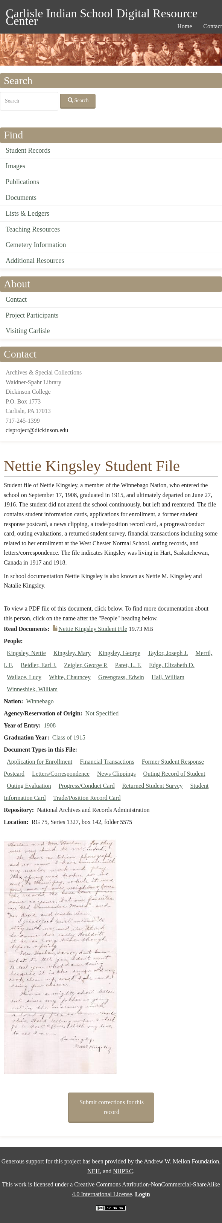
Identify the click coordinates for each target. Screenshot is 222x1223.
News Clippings (116, 773)
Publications (22, 182)
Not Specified (102, 713)
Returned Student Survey (152, 786)
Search (78, 100)
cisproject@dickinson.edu (37, 430)
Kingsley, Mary (72, 653)
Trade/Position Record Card (87, 798)
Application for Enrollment (39, 761)
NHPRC (123, 1171)
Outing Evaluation (29, 786)
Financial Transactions (107, 761)
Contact (16, 299)
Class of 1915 (68, 737)
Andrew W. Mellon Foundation (181, 1161)
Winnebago (40, 701)
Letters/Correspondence (61, 773)
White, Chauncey (70, 677)
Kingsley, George (119, 653)
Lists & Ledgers (27, 213)
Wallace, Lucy (24, 677)
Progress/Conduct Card (87, 786)
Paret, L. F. (128, 665)
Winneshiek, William (32, 689)
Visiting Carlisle (28, 331)
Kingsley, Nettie (26, 653)
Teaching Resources (33, 229)
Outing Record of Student (174, 773)
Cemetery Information (36, 245)
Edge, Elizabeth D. (172, 665)
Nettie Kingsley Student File (92, 629)
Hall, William (168, 677)
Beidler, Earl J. (38, 665)
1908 (50, 725)
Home (184, 26)
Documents (21, 197)
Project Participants (32, 315)
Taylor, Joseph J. (168, 653)
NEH (93, 1171)
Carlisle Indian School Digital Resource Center (102, 14)
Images (15, 166)
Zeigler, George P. (85, 665)
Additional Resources (35, 260)
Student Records (28, 150)
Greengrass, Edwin (121, 677)
